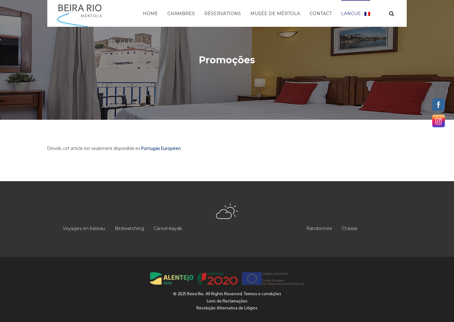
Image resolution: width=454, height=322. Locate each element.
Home (150, 13)
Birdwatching (129, 228)
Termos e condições (262, 294)
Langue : (355, 13)
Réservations (222, 13)
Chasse (350, 228)
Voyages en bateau (84, 228)
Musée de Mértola (275, 13)
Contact (321, 13)
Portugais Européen (161, 149)
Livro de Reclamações (227, 301)
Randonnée (319, 228)
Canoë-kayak (168, 228)
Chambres (181, 13)
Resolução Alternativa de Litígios (227, 308)
